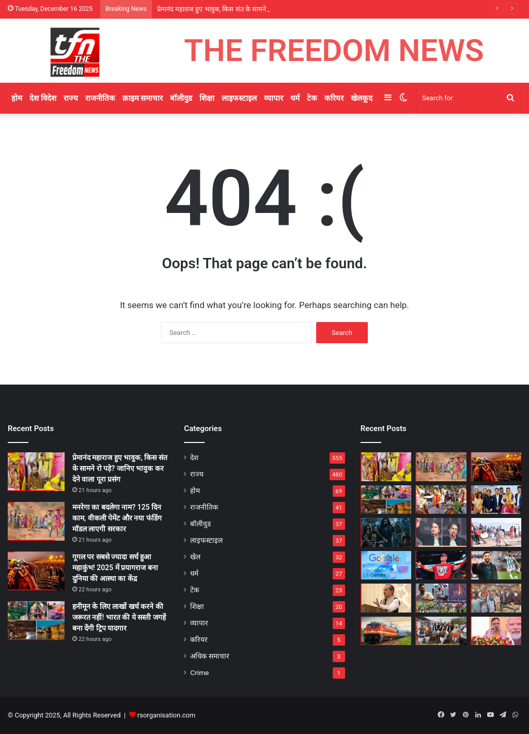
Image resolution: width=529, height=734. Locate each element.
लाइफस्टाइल (239, 98)
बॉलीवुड (181, 98)
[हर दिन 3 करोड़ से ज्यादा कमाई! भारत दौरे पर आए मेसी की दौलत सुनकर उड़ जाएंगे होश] (496, 565)
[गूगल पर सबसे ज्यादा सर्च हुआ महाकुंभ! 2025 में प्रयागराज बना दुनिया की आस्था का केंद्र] (36, 571)
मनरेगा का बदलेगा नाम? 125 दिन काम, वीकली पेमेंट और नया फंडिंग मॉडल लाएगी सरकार (117, 518)
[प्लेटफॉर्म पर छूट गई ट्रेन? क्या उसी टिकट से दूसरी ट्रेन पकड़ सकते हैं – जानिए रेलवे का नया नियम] (386, 631)
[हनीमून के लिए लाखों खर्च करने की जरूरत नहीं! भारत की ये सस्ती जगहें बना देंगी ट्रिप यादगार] (36, 620)
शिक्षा (206, 98)
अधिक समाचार (209, 656)
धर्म (295, 98)
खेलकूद (361, 98)
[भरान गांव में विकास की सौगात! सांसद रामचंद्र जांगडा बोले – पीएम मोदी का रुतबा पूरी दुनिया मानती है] (440, 631)
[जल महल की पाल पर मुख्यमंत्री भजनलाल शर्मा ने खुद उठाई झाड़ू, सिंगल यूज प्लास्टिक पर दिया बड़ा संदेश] (496, 532)
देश (194, 457)
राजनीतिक (100, 98)
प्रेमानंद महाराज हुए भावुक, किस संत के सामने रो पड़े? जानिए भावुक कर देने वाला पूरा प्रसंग (119, 468)
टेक (312, 98)
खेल (195, 557)
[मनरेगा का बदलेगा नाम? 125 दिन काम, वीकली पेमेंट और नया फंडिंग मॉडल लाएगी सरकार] (36, 521)
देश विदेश (42, 98)
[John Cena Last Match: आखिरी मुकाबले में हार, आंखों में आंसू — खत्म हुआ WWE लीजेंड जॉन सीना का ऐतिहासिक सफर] (440, 565)
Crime (199, 672)
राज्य (71, 98)
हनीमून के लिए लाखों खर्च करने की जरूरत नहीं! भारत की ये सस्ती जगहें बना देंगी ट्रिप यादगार (119, 617)
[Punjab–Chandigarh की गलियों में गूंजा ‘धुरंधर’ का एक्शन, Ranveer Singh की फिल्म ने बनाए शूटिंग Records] (386, 532)
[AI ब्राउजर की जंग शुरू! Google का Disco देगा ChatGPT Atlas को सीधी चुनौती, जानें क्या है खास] (386, 565)
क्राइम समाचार (142, 98)
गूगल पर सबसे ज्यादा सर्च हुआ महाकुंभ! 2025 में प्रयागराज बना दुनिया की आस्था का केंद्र (115, 568)
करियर (334, 98)
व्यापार (273, 98)
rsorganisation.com (166, 715)
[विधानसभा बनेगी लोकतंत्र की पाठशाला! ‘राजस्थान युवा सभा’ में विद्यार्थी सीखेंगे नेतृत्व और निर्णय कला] (496, 598)
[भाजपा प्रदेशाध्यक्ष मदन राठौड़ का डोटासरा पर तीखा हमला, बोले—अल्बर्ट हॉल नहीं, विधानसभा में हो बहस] (386, 598)
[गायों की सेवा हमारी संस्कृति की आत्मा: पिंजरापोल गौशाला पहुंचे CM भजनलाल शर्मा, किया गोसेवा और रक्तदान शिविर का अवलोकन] (440, 499)
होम (16, 98)
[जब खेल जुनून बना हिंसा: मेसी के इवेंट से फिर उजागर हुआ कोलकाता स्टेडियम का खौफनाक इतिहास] (440, 598)
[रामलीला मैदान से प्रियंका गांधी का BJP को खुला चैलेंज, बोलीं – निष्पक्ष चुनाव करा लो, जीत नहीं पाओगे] (440, 532)
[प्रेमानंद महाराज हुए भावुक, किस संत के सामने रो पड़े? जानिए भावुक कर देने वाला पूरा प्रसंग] (36, 471)
